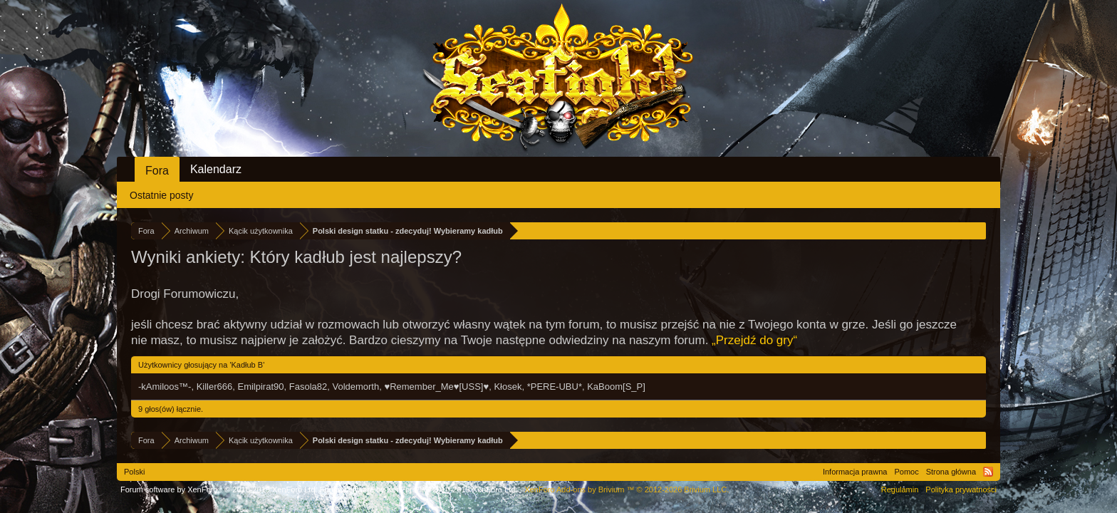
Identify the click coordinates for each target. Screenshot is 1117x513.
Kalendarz (215, 169)
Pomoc (906, 471)
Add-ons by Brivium (626, 489)
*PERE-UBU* (554, 386)
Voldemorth (355, 386)
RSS (988, 472)
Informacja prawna (855, 471)
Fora (157, 171)
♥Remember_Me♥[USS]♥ (436, 386)
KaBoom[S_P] (616, 386)
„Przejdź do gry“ (754, 340)
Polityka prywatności (961, 489)
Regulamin (900, 489)
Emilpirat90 (260, 386)
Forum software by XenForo (219, 489)
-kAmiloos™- (164, 386)
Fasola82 (308, 386)
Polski (134, 471)
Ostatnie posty (162, 195)
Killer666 (215, 386)
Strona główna (951, 471)
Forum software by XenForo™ (419, 489)
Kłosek (507, 386)
